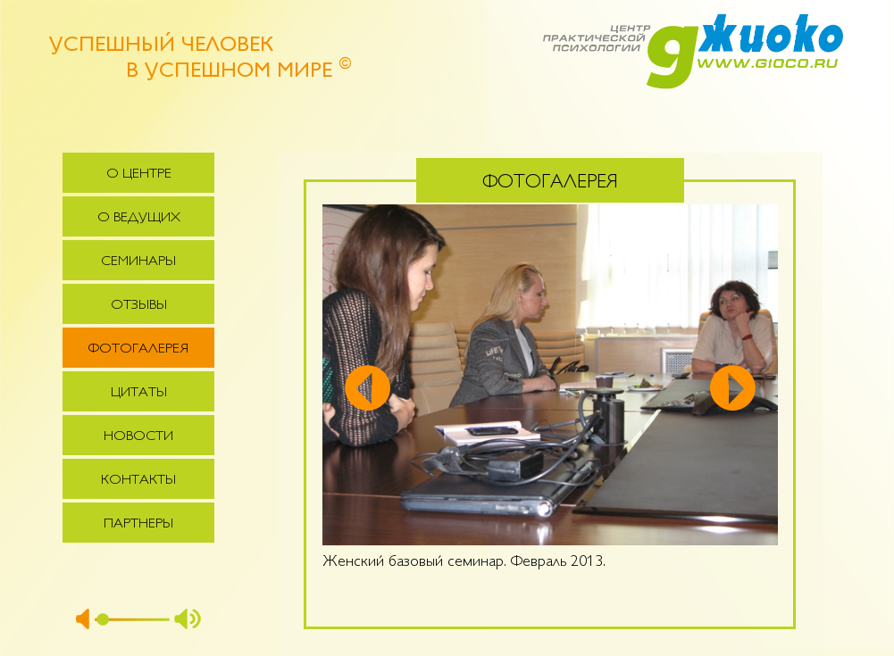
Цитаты (139, 393)
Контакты (138, 480)
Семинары (138, 262)
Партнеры (138, 524)
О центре (138, 174)
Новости (138, 437)
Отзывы (139, 305)
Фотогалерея (138, 349)
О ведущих (138, 218)
